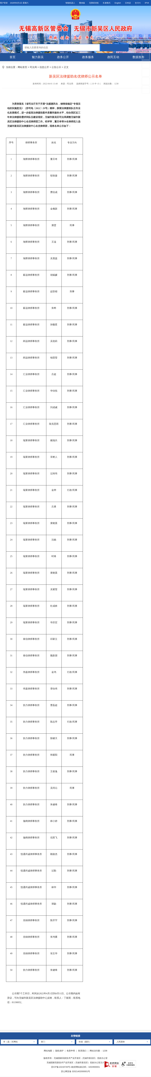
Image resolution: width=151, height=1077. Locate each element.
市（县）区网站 (10, 1042)
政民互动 (113, 57)
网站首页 (22, 67)
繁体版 (82, 3)
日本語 (128, 3)
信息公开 (44, 67)
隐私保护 (59, 1051)
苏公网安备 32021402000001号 (75, 1072)
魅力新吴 (38, 57)
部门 (43, 1042)
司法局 (33, 67)
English (118, 3)
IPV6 (147, 3)
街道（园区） (85, 1042)
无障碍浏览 (94, 3)
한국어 (138, 3)
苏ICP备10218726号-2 (61, 1067)
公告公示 (56, 67)
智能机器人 (70, 3)
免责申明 (71, 1051)
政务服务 (88, 57)
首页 (12, 57)
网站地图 (48, 1051)
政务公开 (63, 57)
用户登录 (4, 3)
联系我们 (82, 1051)
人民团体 (120, 1042)
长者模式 (106, 3)
